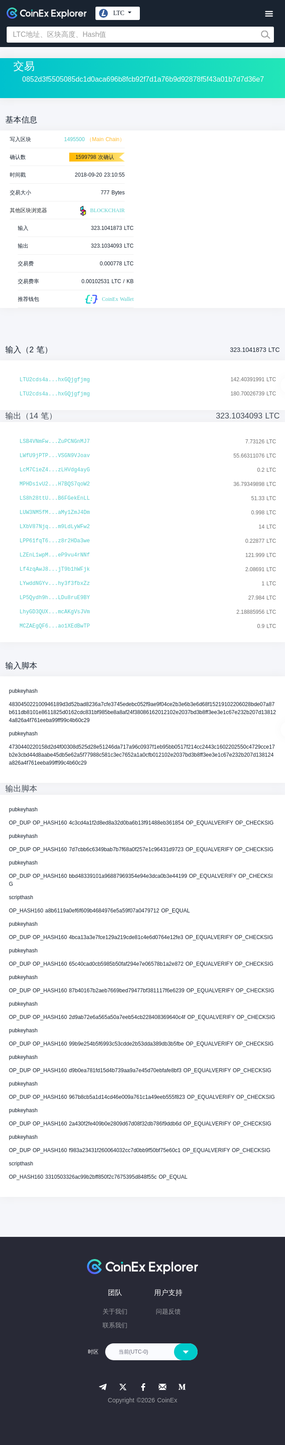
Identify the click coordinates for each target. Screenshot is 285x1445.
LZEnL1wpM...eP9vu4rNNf (55, 555)
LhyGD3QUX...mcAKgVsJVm (55, 612)
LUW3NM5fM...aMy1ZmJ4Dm (55, 512)
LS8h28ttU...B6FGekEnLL (55, 498)
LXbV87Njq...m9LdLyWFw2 (55, 527)
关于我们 (115, 1311)
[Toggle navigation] (268, 14)
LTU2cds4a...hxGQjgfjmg (55, 380)
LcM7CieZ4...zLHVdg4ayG (55, 470)
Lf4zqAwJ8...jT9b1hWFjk (55, 569)
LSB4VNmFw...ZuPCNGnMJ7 (55, 441)
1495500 (74, 139)
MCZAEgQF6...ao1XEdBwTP (55, 626)
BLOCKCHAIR (101, 210)
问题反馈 (168, 1311)
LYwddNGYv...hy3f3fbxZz (55, 583)
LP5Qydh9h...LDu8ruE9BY (55, 598)
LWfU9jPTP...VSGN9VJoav (55, 456)
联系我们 (115, 1325)
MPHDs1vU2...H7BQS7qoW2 (55, 484)
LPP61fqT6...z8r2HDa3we (55, 541)
